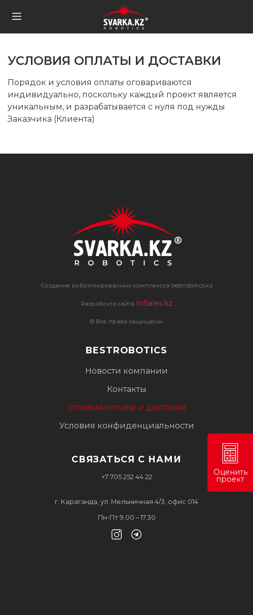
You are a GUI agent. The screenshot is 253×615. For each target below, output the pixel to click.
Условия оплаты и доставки (126, 407)
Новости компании (126, 371)
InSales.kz (154, 303)
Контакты (127, 389)
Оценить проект (230, 463)
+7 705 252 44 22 (126, 477)
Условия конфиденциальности (126, 425)
